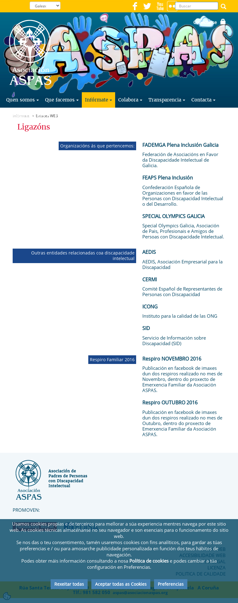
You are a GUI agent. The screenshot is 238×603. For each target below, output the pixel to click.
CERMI (149, 279)
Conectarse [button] (209, 22)
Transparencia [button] (166, 100)
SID (146, 328)
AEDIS (149, 252)
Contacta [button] (203, 100)
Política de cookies (149, 561)
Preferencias (171, 584)
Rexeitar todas (69, 584)
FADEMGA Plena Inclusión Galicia (180, 145)
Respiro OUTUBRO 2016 (170, 402)
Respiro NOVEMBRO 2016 (171, 358)
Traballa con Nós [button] (27, 115)
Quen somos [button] (22, 100)
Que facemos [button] (62, 100)
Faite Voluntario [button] (75, 115)
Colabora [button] (130, 100)
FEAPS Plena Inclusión (167, 177)
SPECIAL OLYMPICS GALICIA (173, 216)
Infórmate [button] (98, 100)
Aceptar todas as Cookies (121, 584)
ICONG (150, 306)
